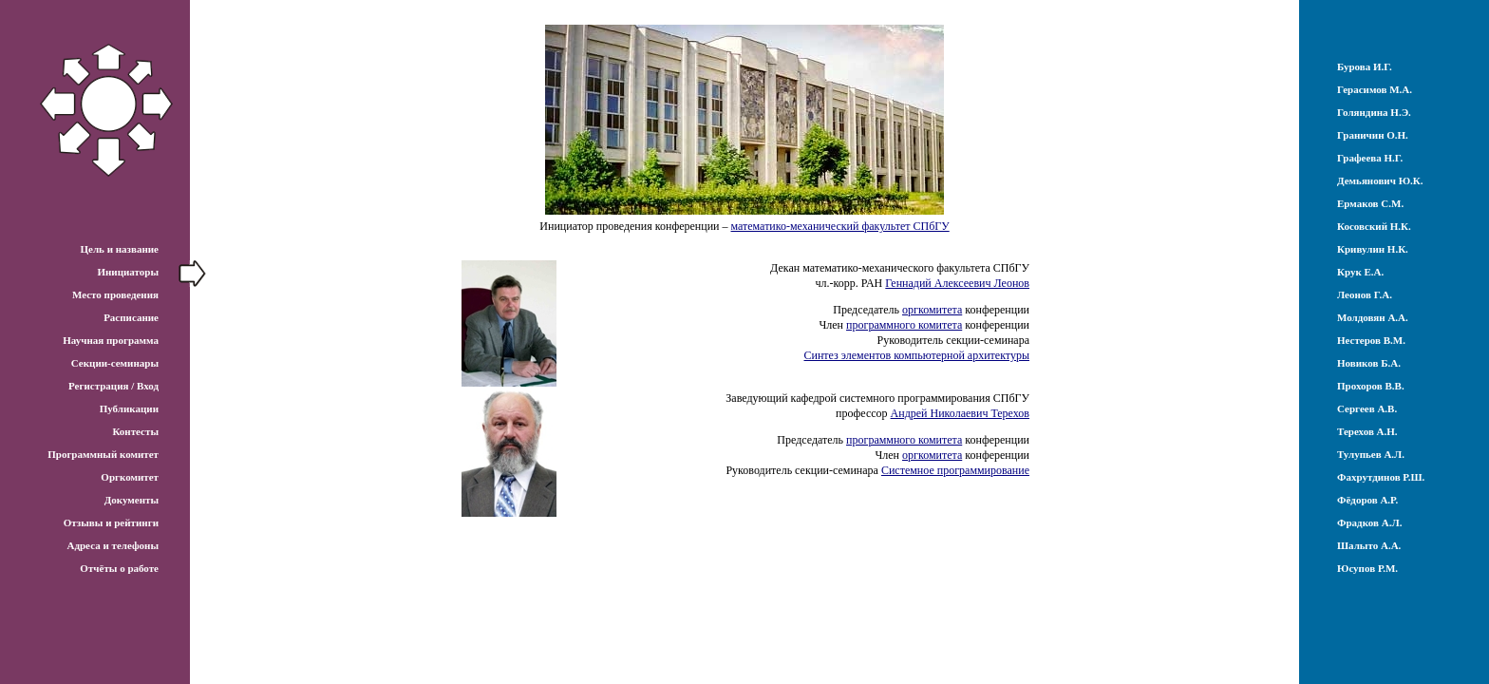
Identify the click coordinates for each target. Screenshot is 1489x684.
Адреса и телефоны (112, 545)
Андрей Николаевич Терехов (960, 413)
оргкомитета (932, 309)
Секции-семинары (115, 363)
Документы (131, 499)
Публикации (129, 408)
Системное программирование (955, 470)
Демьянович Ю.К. (1380, 180)
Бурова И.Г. (1364, 66)
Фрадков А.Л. (1369, 522)
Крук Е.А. (1360, 271)
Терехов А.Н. (1367, 431)
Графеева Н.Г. (1370, 157)
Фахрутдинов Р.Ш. (1380, 477)
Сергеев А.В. (1367, 408)
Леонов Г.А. (1364, 294)
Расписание (131, 317)
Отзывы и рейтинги (111, 522)
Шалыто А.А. (1369, 545)
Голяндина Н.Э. (1374, 112)
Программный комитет (103, 454)
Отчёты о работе (119, 568)
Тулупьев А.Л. (1370, 454)
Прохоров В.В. (1370, 385)
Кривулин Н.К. (1372, 249)
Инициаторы (128, 271)
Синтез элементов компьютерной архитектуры (917, 355)
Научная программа (111, 340)
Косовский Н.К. (1374, 226)
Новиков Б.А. (1369, 363)
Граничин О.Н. (1372, 135)
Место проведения (115, 294)
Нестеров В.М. (1371, 340)
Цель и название (119, 249)
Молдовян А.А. (1372, 317)
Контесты (135, 431)
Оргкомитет (130, 477)
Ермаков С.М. (1370, 203)
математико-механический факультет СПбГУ (840, 226)
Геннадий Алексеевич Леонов (957, 283)
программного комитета (904, 325)
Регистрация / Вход (113, 385)
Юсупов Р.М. (1367, 568)
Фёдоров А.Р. (1367, 499)
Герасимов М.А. (1374, 89)
